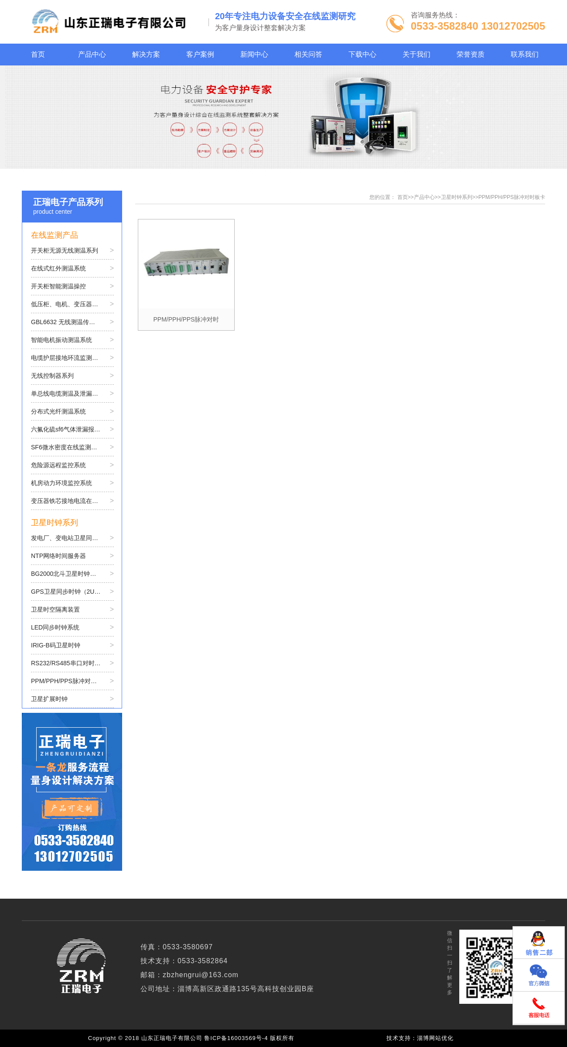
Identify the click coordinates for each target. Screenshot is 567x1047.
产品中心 (424, 197)
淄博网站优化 (435, 1038)
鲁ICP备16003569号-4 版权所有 (251, 1038)
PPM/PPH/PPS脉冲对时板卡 (511, 197)
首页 (402, 197)
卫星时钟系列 (456, 197)
